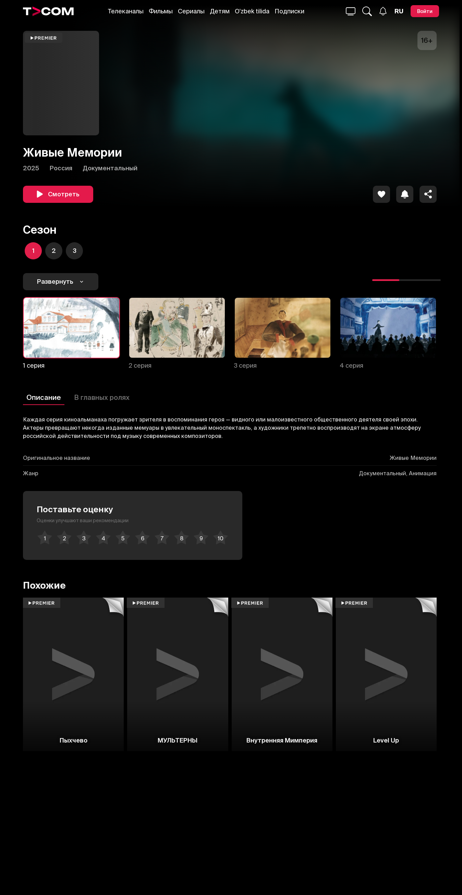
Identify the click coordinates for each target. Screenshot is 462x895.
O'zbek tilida (252, 11)
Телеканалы (126, 11)
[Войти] (425, 11)
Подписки (289, 11)
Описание (43, 397)
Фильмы (161, 11)
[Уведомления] (383, 11)
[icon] (381, 194)
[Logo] (48, 11)
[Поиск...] (350, 11)
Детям (220, 11)
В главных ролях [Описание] (102, 397)
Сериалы (191, 11)
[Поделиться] (428, 194)
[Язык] (399, 11)
